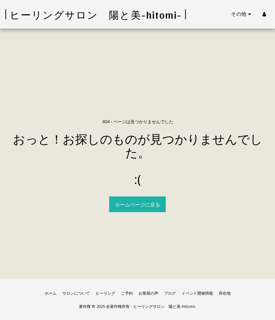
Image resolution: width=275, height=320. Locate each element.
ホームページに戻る (137, 204)
